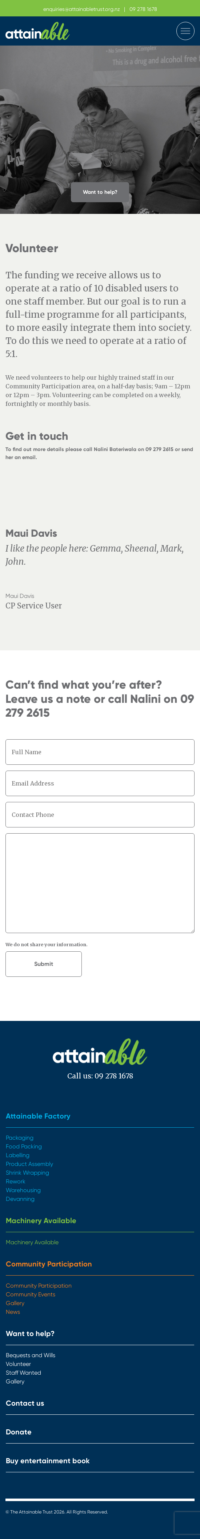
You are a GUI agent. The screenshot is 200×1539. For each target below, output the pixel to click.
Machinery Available (41, 1220)
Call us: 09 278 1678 (100, 1076)
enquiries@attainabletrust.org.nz (81, 9)
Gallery (15, 1303)
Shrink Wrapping (27, 1172)
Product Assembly (29, 1163)
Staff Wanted (23, 1372)
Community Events (30, 1294)
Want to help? (30, 1333)
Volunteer (18, 1363)
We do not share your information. (46, 944)
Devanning (20, 1198)
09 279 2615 (159, 449)
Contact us (25, 1403)
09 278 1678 (143, 9)
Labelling (17, 1155)
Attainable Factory (38, 1116)
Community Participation (49, 1264)
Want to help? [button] (100, 192)
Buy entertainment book (48, 1460)
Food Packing (24, 1146)
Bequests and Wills (30, 1355)
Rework (15, 1181)
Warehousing (23, 1190)
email (29, 457)
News (13, 1311)
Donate (19, 1432)
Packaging (19, 1137)
